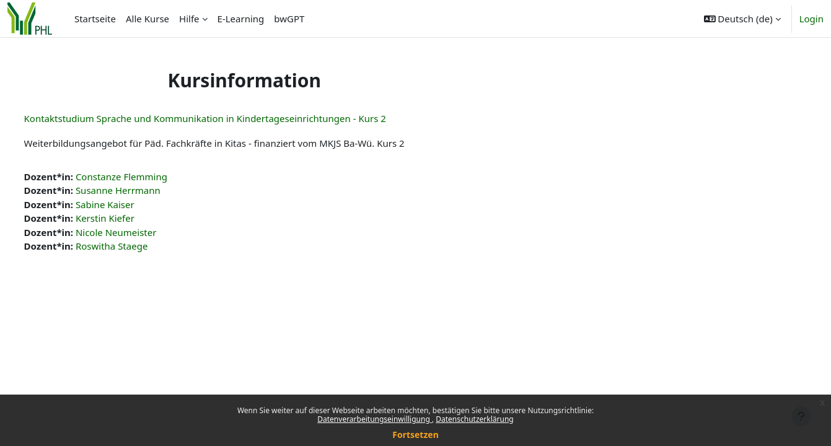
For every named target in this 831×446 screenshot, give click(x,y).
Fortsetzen (415, 434)
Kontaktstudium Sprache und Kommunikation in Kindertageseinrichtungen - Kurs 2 (228, 118)
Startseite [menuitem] (95, 18)
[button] (742, 18)
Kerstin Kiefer (128, 218)
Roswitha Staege (134, 246)
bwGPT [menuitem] (289, 18)
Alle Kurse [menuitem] (147, 18)
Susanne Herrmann (141, 190)
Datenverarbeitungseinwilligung (374, 419)
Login (811, 18)
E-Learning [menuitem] (241, 18)
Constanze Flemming (144, 176)
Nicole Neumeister (139, 232)
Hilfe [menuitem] (189, 18)
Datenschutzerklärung (474, 419)
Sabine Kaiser (128, 204)
